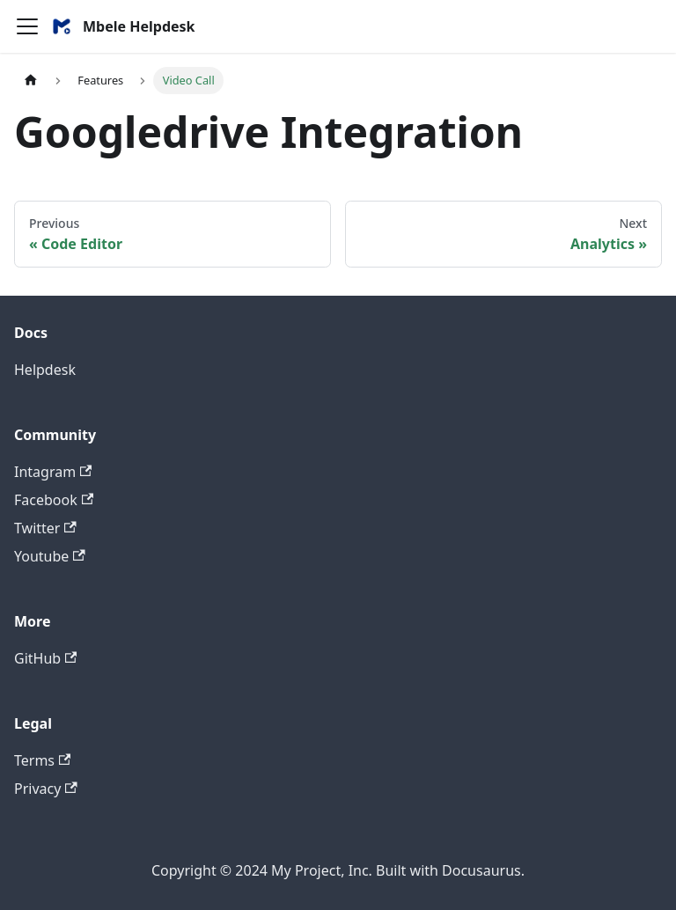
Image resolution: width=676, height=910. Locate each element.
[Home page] (31, 80)
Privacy (45, 788)
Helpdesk (45, 369)
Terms (42, 760)
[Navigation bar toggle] (27, 26)
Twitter (45, 528)
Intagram (53, 471)
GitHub (45, 658)
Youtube (49, 556)
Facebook (53, 500)
